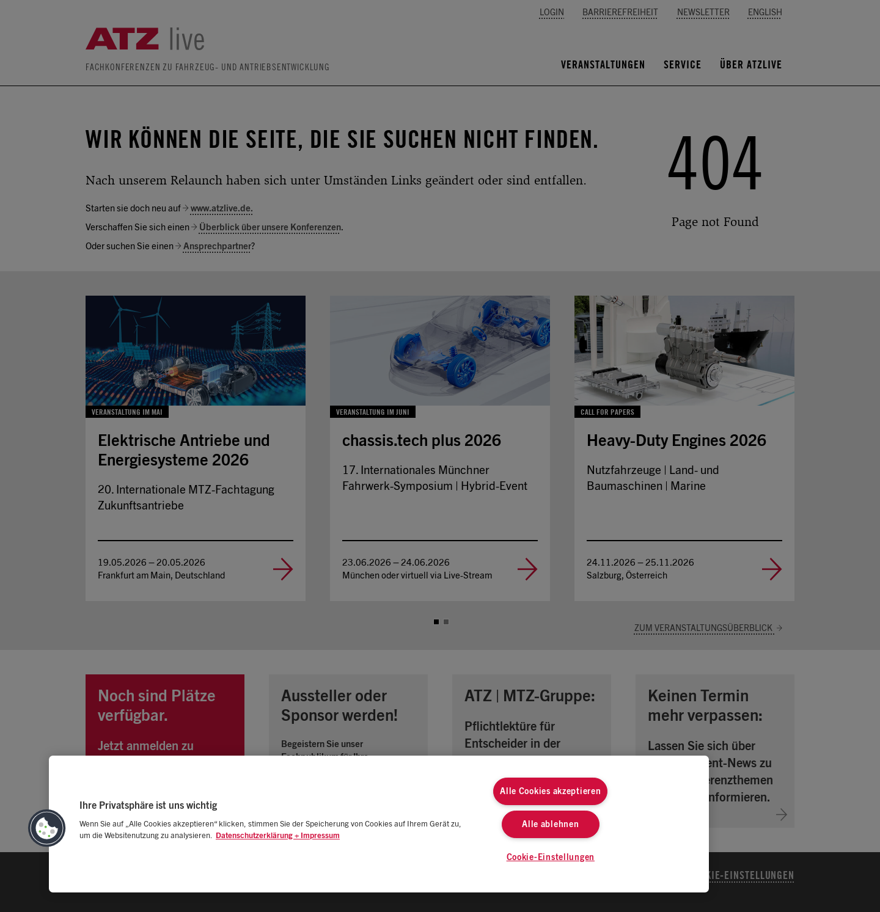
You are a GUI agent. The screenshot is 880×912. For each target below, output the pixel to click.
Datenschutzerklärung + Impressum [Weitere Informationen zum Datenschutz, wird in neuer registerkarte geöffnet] (278, 836)
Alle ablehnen (550, 824)
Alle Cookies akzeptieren (550, 791)
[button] (47, 828)
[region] (379, 824)
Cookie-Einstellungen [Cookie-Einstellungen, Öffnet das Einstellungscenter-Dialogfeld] (551, 857)
